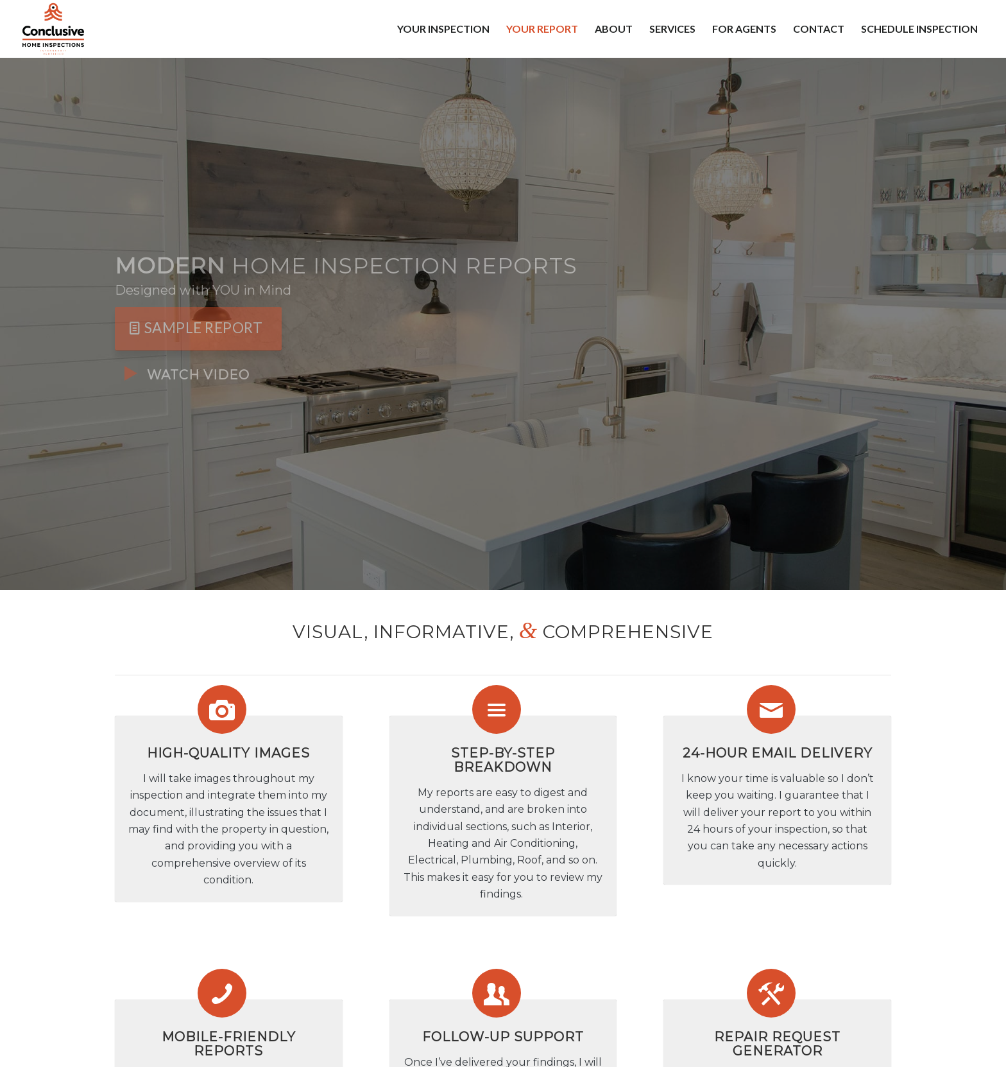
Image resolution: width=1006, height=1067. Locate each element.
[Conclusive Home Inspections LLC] (53, 29)
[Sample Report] (198, 329)
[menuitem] (443, 29)
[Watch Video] (131, 374)
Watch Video (198, 375)
